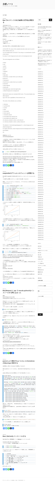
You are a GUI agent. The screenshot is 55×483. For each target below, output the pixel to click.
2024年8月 (40, 95)
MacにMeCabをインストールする (14, 436)
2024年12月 (40, 86)
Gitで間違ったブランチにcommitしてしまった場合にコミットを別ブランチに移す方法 (45, 38)
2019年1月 (40, 239)
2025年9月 (40, 71)
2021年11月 (40, 166)
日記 (38, 267)
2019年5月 (40, 230)
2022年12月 (40, 138)
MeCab (19, 439)
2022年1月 (40, 162)
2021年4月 (40, 181)
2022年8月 (40, 147)
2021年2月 (40, 185)
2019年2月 (40, 237)
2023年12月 (40, 112)
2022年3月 (40, 157)
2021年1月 (40, 187)
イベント (39, 261)
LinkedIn (12, 480)
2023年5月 (40, 127)
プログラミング (40, 265)
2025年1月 (40, 84)
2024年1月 (40, 110)
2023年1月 (40, 136)
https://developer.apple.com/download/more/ (12, 341)
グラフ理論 (40, 263)
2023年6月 (40, 125)
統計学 (39, 274)
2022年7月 (40, 149)
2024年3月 (40, 106)
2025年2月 (40, 82)
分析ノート (8, 4)
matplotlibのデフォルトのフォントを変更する (18, 173)
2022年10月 (40, 142)
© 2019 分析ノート (21, 480)
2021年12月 (40, 164)
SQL (38, 254)
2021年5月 (40, 179)
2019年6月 (40, 228)
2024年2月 (40, 108)
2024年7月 (40, 97)
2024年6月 (40, 99)
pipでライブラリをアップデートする (44, 56)
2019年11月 (40, 217)
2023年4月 (40, 129)
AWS (39, 246)
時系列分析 (40, 269)
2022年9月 (40, 144)
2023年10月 (40, 116)
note (16, 480)
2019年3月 (40, 235)
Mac (38, 252)
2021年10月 (40, 168)
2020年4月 (40, 207)
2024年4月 (40, 104)
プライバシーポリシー (6, 480)
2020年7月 (40, 200)
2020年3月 (40, 209)
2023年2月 (40, 134)
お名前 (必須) (45, 282)
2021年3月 (40, 183)
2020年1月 (40, 213)
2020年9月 (40, 196)
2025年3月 (40, 80)
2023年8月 (40, 121)
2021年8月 (40, 172)
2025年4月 (40, 78)
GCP (39, 248)
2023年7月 (40, 123)
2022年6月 (40, 151)
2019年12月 (40, 215)
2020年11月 (40, 192)
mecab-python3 (20, 303)
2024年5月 (40, 101)
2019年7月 (40, 226)
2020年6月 (40, 202)
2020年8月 (40, 198)
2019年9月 (40, 222)
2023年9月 (40, 119)
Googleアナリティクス (42, 250)
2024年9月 (40, 93)
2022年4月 (40, 155)
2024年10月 (40, 91)
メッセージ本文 (45, 304)
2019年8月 (40, 224)
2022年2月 (40, 159)
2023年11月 (40, 114)
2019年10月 (40, 220)
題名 (45, 292)
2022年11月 (40, 140)
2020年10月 (40, 194)
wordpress (40, 259)
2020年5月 (40, 205)
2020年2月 (40, 211)
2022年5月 (40, 153)
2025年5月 (40, 76)
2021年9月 (40, 170)
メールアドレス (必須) (45, 287)
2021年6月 (40, 177)
